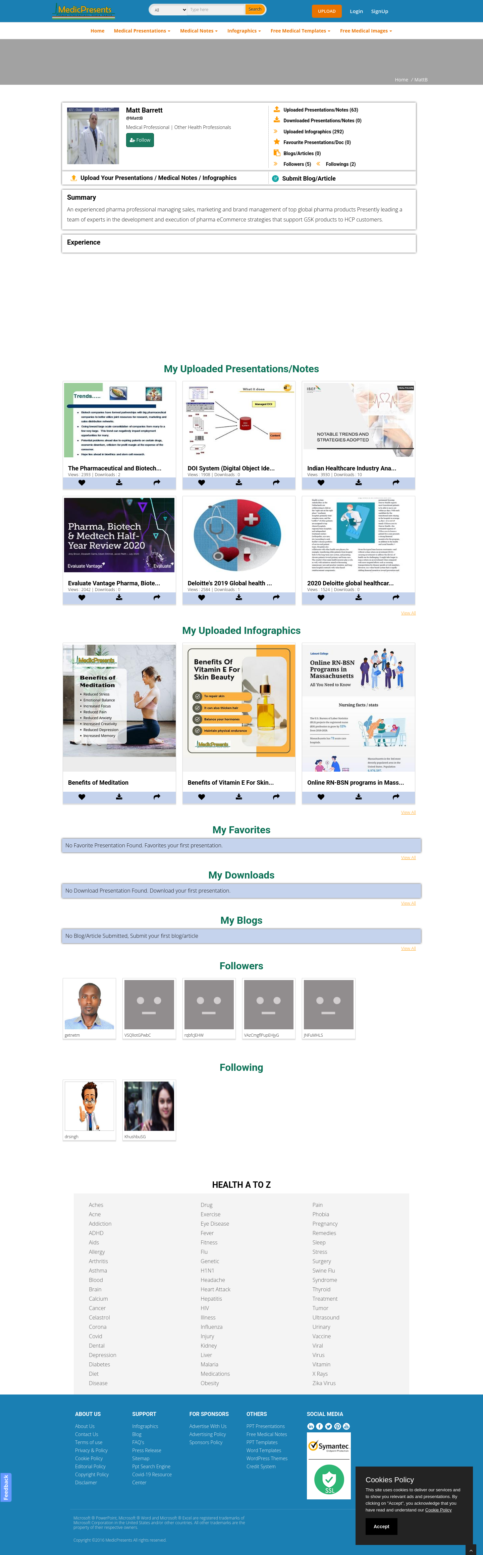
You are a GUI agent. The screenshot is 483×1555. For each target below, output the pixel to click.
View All (408, 613)
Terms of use (89, 1442)
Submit (138, 936)
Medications (215, 1373)
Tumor (321, 1308)
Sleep (319, 1242)
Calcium (98, 1298)
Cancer (97, 1308)
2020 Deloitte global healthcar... (350, 583)
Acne (95, 1214)
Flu (204, 1251)
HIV (205, 1308)
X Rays (320, 1373)
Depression (102, 1355)
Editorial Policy (90, 1466)
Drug (206, 1205)
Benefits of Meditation (98, 782)
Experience (83, 242)
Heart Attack (215, 1289)
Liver (206, 1355)
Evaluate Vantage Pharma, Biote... (114, 583)
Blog (136, 1434)
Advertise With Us (208, 1426)
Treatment (325, 1298)
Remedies (324, 1233)
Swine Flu (324, 1270)
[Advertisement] (241, 58)
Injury (207, 1336)
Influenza (211, 1327)
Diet (94, 1373)
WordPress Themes (267, 1458)
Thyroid (322, 1289)
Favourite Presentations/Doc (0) (317, 142)
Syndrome (325, 1280)
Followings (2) (341, 164)
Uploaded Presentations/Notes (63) (320, 110)
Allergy (97, 1251)
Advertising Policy (208, 1434)
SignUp (379, 11)
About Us (85, 1426)
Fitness (209, 1242)
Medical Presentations (140, 30)
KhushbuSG (135, 1137)
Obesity (210, 1383)
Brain (95, 1289)
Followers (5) (297, 164)
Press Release (146, 1450)
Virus (319, 1355)
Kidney (209, 1345)
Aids (94, 1242)
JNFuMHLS (313, 1035)
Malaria (209, 1364)
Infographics (242, 30)
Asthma (98, 1270)
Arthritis (98, 1261)
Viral (318, 1345)
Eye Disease (215, 1223)
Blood (96, 1280)
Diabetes (99, 1364)
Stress (320, 1251)
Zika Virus (324, 1383)
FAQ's (138, 1442)
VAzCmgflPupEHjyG (261, 1035)
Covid (95, 1336)
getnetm (72, 1035)
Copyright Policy (92, 1474)
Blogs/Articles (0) (302, 153)
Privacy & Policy (91, 1450)
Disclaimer (86, 1482)
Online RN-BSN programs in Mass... (355, 782)
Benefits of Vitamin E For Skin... (231, 782)
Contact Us (86, 1434)
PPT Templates (262, 1442)
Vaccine (322, 1336)
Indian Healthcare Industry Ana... (351, 468)
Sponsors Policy (206, 1442)
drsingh (71, 1137)
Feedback (5, 1487)
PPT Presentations (266, 1426)
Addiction (100, 1223)
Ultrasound (326, 1317)
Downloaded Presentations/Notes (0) (322, 120)
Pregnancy (325, 1223)
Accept (381, 1526)
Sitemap (140, 1458)
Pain (318, 1205)
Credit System (261, 1466)
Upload (327, 11)
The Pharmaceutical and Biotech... (115, 468)
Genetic (210, 1261)
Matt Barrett (144, 110)
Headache (213, 1280)
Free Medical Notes (267, 1434)
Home (97, 30)
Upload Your (97, 177)
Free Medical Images (364, 30)
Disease (98, 1383)
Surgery (322, 1261)
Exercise (210, 1214)
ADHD (96, 1233)
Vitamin (322, 1364)
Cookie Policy (89, 1458)
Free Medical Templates (298, 30)
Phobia (321, 1214)
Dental (97, 1345)
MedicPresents (118, 1540)
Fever (207, 1233)
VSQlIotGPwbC (137, 1035)
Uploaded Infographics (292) (313, 131)
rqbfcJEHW (194, 1035)
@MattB (134, 118)
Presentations (134, 177)
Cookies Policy (390, 1480)
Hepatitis (211, 1298)
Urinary (321, 1327)
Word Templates (264, 1450)
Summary (81, 197)
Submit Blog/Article (308, 178)
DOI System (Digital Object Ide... (231, 468)
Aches (96, 1205)
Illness (208, 1317)
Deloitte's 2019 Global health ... (230, 583)
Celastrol (99, 1317)
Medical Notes (197, 30)
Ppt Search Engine (151, 1466)
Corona (98, 1327)
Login (356, 11)
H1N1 (207, 1270)
